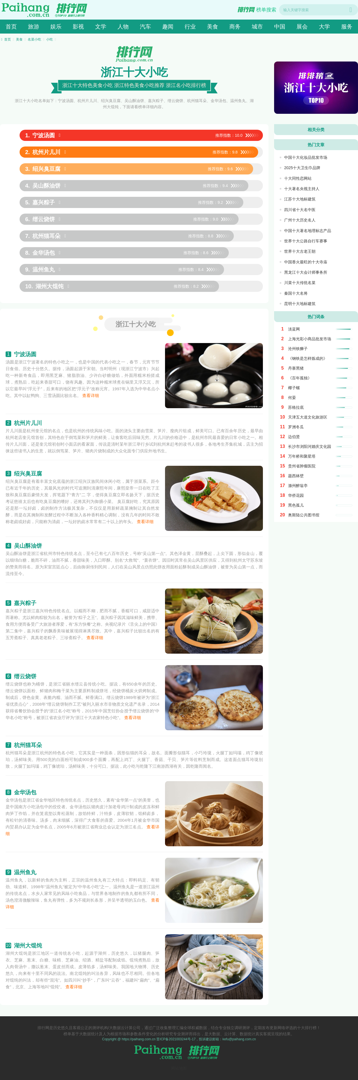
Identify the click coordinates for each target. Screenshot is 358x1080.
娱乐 (56, 26)
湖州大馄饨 (28, 945)
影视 (78, 26)
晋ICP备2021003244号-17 (176, 1039)
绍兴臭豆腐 (28, 474)
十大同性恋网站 (298, 178)
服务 (346, 26)
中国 (279, 26)
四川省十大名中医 (299, 209)
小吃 (49, 39)
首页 (11, 26)
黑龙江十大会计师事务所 (305, 272)
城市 (257, 26)
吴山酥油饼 (28, 546)
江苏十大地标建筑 (299, 199)
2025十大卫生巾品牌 (302, 168)
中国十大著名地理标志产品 (307, 230)
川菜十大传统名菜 (299, 282)
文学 (100, 26)
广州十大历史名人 (299, 220)
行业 (190, 26)
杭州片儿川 (28, 423)
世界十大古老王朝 (299, 251)
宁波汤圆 (25, 354)
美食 (212, 26)
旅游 (33, 26)
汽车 (145, 26)
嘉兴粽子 (25, 603)
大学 (324, 26)
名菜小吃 (34, 39)
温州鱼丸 (25, 872)
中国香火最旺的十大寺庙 (305, 262)
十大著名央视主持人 (301, 188)
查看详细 (90, 395)
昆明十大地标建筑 (299, 303)
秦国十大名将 (296, 293)
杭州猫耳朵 (28, 745)
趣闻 (167, 26)
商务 (235, 26)
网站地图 (179, 1068)
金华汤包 (25, 792)
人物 (123, 26)
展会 (302, 26)
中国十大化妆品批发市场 (305, 157)
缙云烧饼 (25, 676)
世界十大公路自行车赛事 (305, 241)
